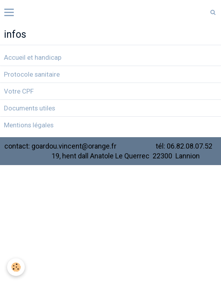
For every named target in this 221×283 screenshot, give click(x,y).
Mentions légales (28, 125)
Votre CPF (19, 91)
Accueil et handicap (32, 57)
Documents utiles (29, 108)
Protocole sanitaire (32, 74)
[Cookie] (16, 267)
